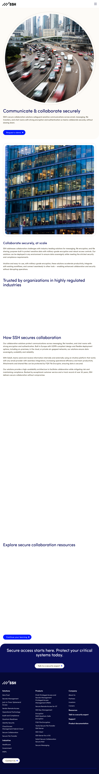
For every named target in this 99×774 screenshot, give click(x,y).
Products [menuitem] (39, 690)
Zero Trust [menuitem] (6, 695)
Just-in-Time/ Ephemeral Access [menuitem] (11, 703)
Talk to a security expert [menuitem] (78, 714)
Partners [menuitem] (72, 698)
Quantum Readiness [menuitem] (10, 719)
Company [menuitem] (73, 690)
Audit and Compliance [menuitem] (10, 715)
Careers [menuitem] (72, 706)
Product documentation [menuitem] (78, 723)
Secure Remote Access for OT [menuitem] (46, 706)
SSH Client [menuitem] (39, 732)
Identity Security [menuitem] (8, 723)
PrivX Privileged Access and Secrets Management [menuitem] (45, 696)
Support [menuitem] (72, 719)
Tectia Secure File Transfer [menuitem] (45, 726)
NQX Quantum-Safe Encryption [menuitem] (43, 717)
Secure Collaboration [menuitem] (10, 732)
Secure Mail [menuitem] (39, 742)
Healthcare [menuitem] (6, 744)
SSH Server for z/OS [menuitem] (42, 735)
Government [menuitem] (7, 748)
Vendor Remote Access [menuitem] (10, 708)
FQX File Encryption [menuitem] (42, 722)
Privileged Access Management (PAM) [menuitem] (43, 701)
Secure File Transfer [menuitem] (9, 736)
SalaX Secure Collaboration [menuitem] (45, 739)
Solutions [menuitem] (6, 690)
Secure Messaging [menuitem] (42, 745)
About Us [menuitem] (72, 695)
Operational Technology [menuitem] (11, 712)
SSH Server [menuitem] (39, 728)
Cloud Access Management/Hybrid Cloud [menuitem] (12, 727)
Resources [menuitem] (73, 710)
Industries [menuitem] (6, 740)
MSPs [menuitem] (4, 752)
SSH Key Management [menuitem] (43, 710)
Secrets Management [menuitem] (10, 698)
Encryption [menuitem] (39, 713)
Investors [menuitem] (72, 702)
